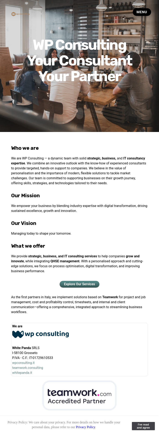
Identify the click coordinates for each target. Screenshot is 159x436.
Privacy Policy (85, 427)
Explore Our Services (79, 284)
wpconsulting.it (23, 363)
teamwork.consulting (27, 367)
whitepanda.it (22, 372)
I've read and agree (143, 426)
